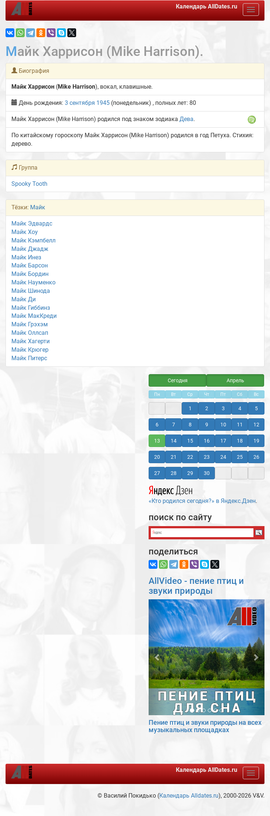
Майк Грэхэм (29, 324)
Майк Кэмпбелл (33, 240)
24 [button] (223, 457)
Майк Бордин (30, 273)
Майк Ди (23, 299)
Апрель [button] (235, 380)
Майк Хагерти (30, 341)
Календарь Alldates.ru (189, 795)
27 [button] (157, 473)
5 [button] (256, 408)
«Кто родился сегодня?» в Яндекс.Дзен (202, 493)
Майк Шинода (30, 290)
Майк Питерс (29, 358)
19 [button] (256, 441)
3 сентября (80, 102)
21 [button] (174, 457)
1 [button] (190, 408)
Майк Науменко (33, 282)
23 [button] (207, 457)
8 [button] (190, 424)
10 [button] (223, 424)
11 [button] (240, 424)
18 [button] (240, 441)
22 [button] (190, 457)
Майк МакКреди (34, 315)
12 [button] (256, 424)
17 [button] (223, 441)
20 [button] (157, 457)
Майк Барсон (29, 265)
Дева (186, 119)
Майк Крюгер (30, 349)
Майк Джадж (29, 248)
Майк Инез (26, 257)
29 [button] (190, 473)
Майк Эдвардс (31, 223)
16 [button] (207, 441)
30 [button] (207, 473)
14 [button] (174, 441)
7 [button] (173, 424)
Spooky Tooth (29, 183)
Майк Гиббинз (30, 307)
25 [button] (240, 457)
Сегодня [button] (178, 380)
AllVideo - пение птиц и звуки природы (196, 586)
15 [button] (190, 441)
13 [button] (157, 441)
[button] (157, 657)
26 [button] (256, 457)
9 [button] (206, 424)
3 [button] (223, 408)
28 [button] (174, 473)
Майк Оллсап (29, 332)
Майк (37, 207)
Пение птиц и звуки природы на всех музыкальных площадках (205, 726)
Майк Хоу (24, 231)
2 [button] (206, 408)
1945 (103, 102)
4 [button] (239, 408)
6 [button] (157, 424)
